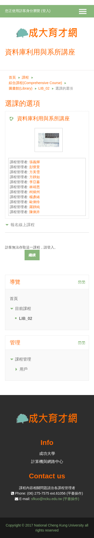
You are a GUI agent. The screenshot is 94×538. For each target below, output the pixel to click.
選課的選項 (64, 88)
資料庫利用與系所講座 (43, 118)
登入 (45, 11)
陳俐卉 (34, 212)
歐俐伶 (34, 202)
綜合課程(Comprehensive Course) (35, 83)
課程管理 (23, 359)
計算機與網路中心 (47, 461)
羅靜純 (34, 207)
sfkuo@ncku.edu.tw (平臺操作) (55, 499)
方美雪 (34, 172)
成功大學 (47, 453)
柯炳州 (34, 192)
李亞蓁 (34, 182)
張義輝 (34, 162)
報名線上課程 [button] (23, 225)
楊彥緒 (34, 197)
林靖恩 (34, 187)
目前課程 (23, 308)
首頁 (12, 77)
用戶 (24, 369)
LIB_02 (43, 88)
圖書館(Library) (20, 88)
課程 (25, 77)
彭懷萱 (34, 167)
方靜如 (34, 177)
